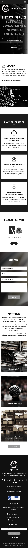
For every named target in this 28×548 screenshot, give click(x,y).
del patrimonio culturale (14, 492)
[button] (12, 243)
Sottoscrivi (14, 533)
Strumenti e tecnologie (14, 486)
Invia (14, 297)
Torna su (14, 446)
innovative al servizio (14, 488)
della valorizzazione (14, 490)
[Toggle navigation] (24, 7)
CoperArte (6, 545)
